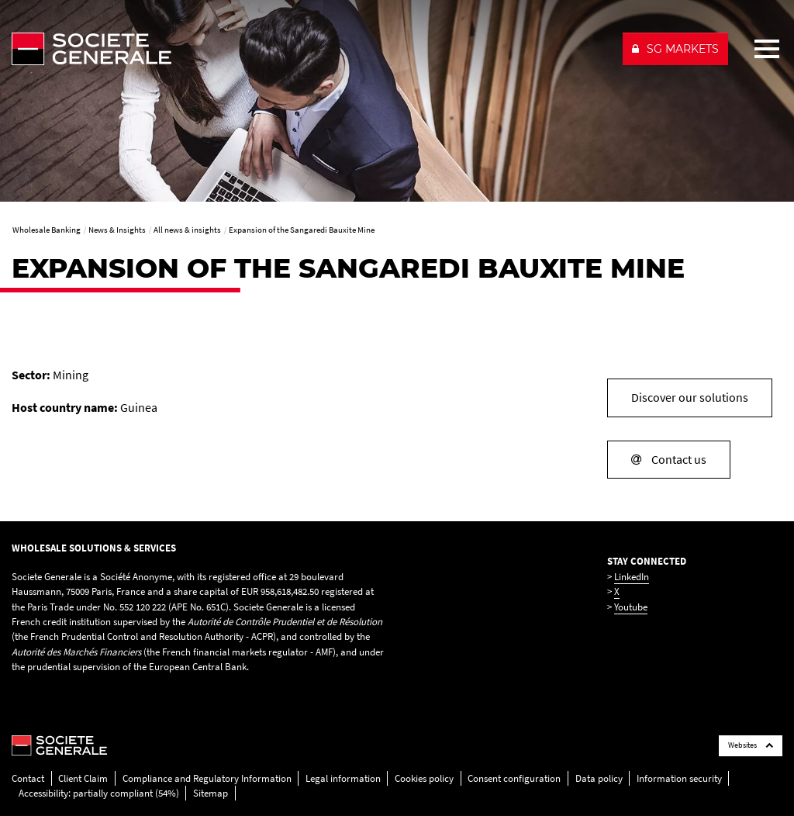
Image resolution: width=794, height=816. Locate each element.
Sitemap (210, 793)
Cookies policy (424, 778)
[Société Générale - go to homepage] (310, 49)
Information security (679, 778)
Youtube (630, 607)
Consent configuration (514, 778)
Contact (28, 778)
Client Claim (83, 778)
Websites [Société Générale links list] (750, 745)
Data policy (599, 778)
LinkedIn (631, 576)
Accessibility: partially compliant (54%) (99, 793)
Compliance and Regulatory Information (207, 778)
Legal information (343, 778)
